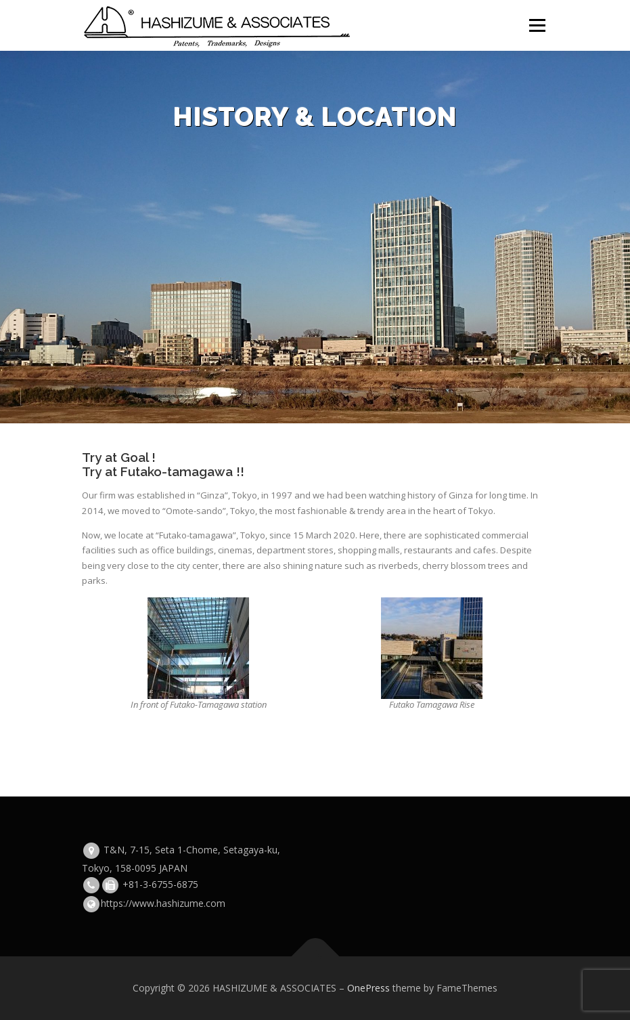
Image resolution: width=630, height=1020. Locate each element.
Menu (537, 25)
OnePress (368, 987)
